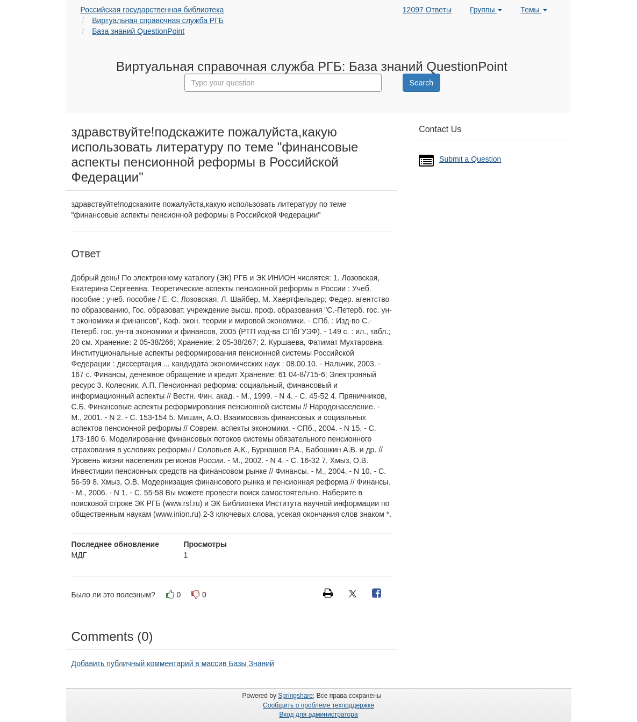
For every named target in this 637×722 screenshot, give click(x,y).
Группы (486, 9)
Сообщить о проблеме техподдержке (318, 705)
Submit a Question (470, 159)
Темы (533, 9)
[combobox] (283, 83)
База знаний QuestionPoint (138, 31)
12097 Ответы (427, 9)
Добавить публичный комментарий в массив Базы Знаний (172, 663)
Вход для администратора (318, 714)
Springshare (295, 695)
